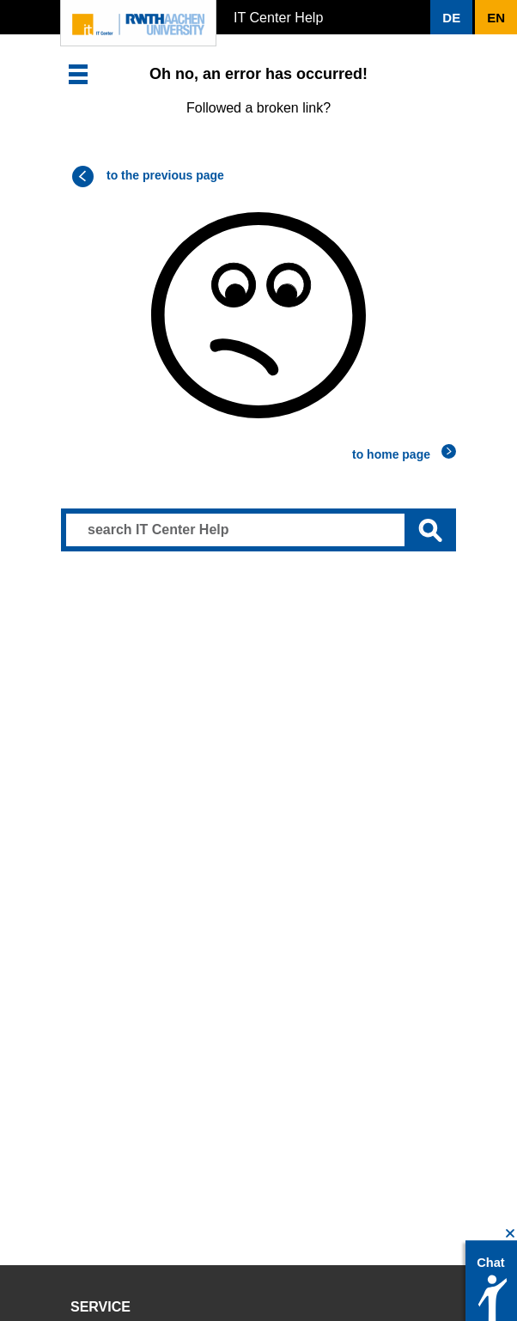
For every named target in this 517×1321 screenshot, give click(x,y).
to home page (391, 454)
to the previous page (165, 175)
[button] (451, 17)
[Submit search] (430, 529)
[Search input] (258, 530)
